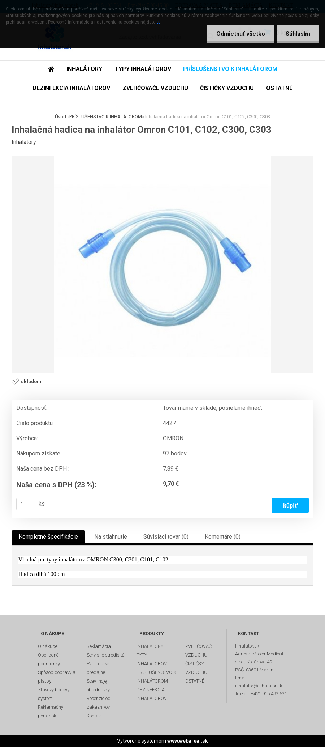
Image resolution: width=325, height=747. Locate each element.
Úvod (60, 116)
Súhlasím (298, 33)
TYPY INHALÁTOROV (142, 68)
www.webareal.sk (187, 741)
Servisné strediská (106, 655)
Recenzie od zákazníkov (98, 703)
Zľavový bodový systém (53, 694)
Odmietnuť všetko (240, 33)
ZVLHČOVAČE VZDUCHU (155, 88)
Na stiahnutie (110, 536)
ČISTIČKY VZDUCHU (227, 88)
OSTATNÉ (279, 88)
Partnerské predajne (98, 668)
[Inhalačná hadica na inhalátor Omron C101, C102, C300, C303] (162, 264)
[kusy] (25, 504)
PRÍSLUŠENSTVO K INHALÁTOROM (230, 68)
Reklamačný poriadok (50, 711)
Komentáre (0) (222, 536)
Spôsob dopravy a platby (56, 677)
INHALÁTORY (84, 68)
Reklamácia (99, 646)
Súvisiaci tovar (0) (165, 536)
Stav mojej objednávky (98, 685)
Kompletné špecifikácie (48, 536)
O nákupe (47, 646)
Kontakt (94, 715)
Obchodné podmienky (49, 659)
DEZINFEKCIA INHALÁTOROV (71, 88)
